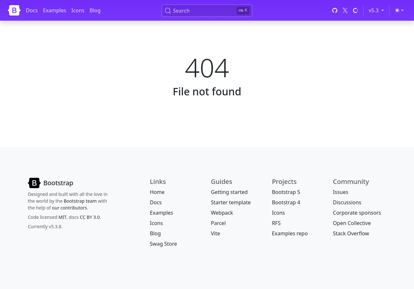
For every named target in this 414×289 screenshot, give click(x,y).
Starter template (231, 202)
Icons (77, 10)
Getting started (229, 192)
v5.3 (377, 10)
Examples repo (290, 233)
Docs (32, 10)
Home (157, 192)
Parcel (218, 223)
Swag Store (163, 243)
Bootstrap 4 (286, 202)
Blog (95, 10)
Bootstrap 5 (286, 192)
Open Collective (352, 223)
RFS (276, 223)
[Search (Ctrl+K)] (207, 11)
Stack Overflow (351, 233)
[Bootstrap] (14, 10)
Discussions (347, 202)
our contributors (69, 208)
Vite (215, 233)
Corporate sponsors (357, 212)
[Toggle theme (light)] (399, 10)
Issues (340, 192)
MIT (62, 217)
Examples (54, 10)
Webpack (222, 212)
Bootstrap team (80, 201)
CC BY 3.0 (90, 217)
